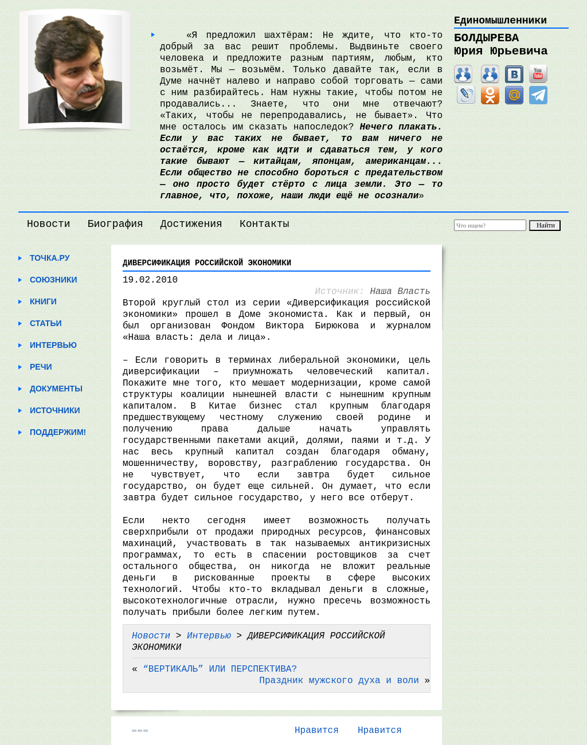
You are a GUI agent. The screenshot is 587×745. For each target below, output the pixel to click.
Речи (41, 366)
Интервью (53, 345)
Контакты (264, 224)
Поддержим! (58, 432)
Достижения (191, 224)
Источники (55, 410)
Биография (115, 224)
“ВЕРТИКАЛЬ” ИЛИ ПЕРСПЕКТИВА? (220, 669)
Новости (49, 224)
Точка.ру (49, 257)
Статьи (46, 323)
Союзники (53, 279)
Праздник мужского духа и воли (338, 681)
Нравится (317, 731)
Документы (56, 388)
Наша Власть (400, 292)
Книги (43, 301)
